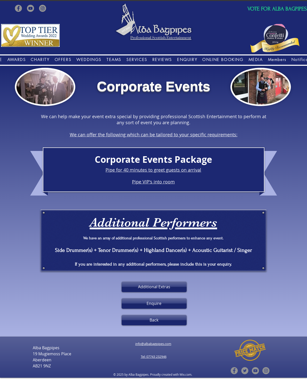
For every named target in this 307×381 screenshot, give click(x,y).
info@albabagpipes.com (153, 343)
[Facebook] (18, 8)
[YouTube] (30, 8)
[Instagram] (42, 8)
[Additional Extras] (154, 287)
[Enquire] (154, 303)
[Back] (154, 320)
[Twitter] (244, 370)
